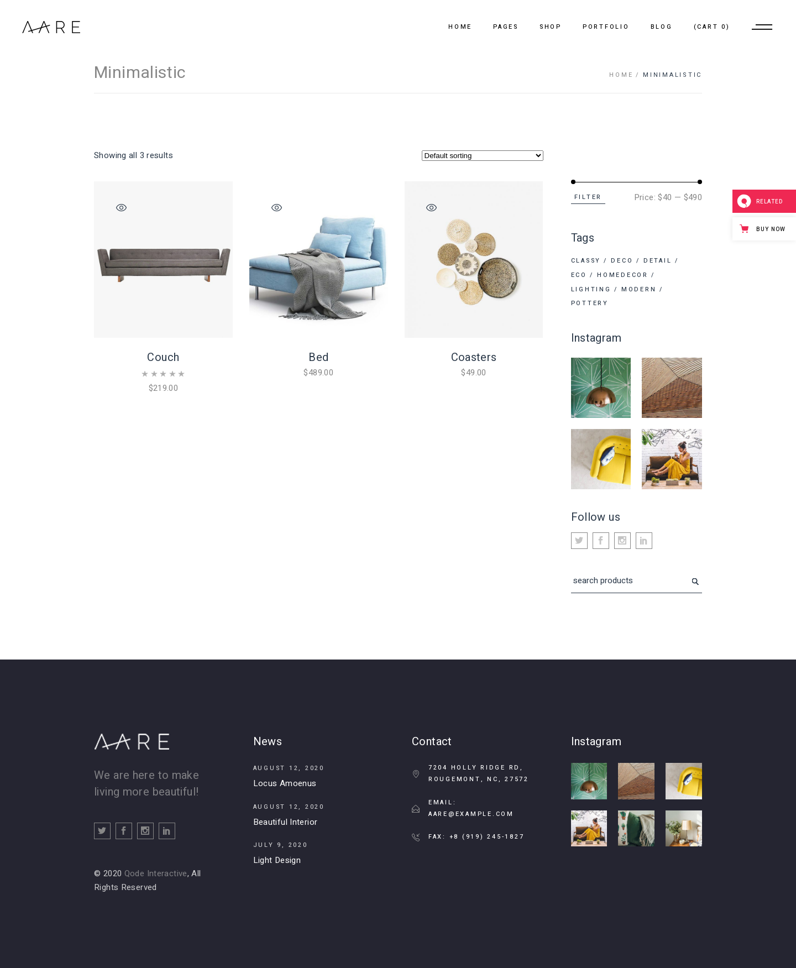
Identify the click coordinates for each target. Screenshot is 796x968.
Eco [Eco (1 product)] (579, 275)
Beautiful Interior (285, 822)
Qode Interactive (155, 873)
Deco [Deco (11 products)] (622, 260)
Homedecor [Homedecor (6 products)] (622, 275)
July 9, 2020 (280, 845)
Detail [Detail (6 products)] (657, 260)
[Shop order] (482, 155)
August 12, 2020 (288, 768)
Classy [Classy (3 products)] (586, 260)
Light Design (277, 860)
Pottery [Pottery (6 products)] (590, 303)
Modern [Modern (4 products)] (639, 289)
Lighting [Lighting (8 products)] (591, 289)
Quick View (121, 207)
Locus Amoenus (285, 783)
